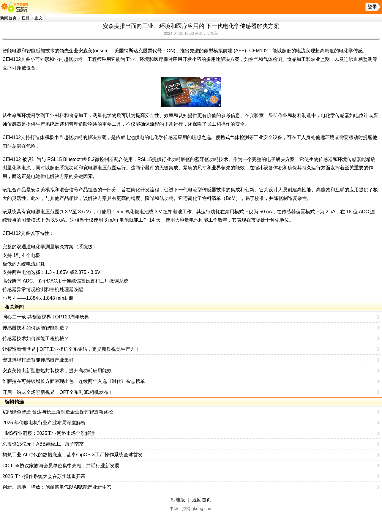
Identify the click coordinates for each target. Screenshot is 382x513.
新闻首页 (8, 17)
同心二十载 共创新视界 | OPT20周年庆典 (45, 316)
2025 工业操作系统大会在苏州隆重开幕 (44, 476)
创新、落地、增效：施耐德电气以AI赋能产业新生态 (56, 487)
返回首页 (201, 499)
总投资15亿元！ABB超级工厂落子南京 (43, 443)
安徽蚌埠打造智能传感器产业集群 (38, 359)
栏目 (25, 17)
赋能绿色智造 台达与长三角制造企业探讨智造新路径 (57, 411)
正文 (38, 17)
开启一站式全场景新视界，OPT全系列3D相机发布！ (57, 392)
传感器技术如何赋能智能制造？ (35, 327)
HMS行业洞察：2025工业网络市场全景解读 (48, 433)
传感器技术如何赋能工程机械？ (35, 338)
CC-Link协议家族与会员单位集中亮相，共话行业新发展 (60, 465)
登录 (372, 6)
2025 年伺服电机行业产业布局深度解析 (44, 422)
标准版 (178, 499)
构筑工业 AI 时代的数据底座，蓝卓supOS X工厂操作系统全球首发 (72, 454)
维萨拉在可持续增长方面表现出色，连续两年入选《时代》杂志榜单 (73, 381)
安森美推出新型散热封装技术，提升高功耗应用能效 (57, 370)
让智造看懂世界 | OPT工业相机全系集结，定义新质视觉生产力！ (71, 349)
